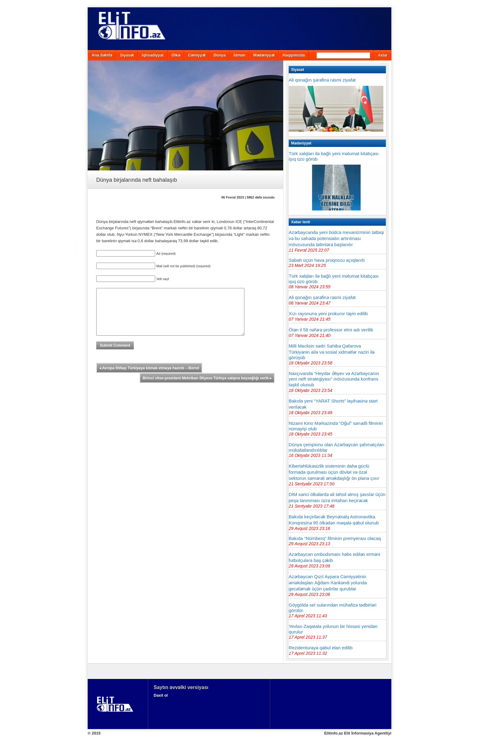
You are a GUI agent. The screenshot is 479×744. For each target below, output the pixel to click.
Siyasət (127, 55)
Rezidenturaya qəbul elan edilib (321, 647)
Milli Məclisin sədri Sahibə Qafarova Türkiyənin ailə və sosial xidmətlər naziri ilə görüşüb (332, 351)
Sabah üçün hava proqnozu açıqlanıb (327, 260)
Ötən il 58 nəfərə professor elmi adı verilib (331, 329)
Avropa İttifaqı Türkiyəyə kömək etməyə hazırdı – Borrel (149, 377)
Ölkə (176, 55)
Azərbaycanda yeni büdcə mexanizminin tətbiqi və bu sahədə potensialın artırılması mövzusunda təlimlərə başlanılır (336, 238)
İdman (239, 55)
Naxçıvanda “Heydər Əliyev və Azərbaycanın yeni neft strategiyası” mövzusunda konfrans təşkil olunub (334, 379)
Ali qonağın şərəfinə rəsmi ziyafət (322, 79)
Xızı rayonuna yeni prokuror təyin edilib (328, 313)
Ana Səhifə (102, 55)
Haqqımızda (294, 55)
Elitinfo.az (333, 733)
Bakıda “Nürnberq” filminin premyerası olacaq (335, 538)
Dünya (220, 55)
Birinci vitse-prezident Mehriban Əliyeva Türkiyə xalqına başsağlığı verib (207, 387)
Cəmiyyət (197, 55)
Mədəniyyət (264, 55)
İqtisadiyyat (153, 55)
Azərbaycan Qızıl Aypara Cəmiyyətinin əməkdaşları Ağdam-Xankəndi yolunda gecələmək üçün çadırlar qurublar (328, 582)
